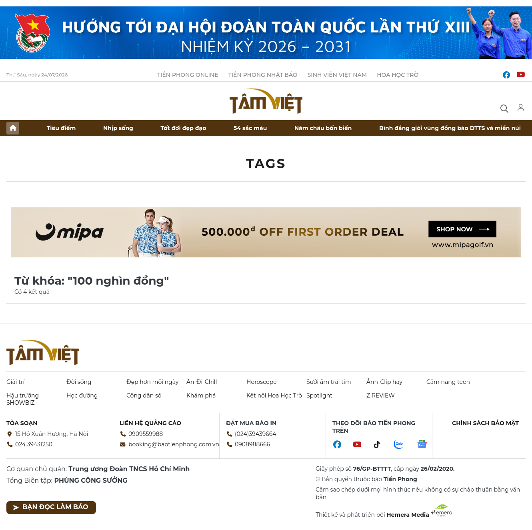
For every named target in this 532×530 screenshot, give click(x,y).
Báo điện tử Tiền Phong (266, 101)
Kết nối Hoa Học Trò (274, 395)
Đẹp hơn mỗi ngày (152, 381)
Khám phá (201, 395)
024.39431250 (33, 444)
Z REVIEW (380, 395)
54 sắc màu (250, 128)
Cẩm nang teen (448, 381)
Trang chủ (12, 128)
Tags (266, 163)
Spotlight (319, 395)
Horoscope (261, 381)
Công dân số (144, 395)
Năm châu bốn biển (323, 128)
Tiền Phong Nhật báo (263, 74)
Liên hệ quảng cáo (150, 423)
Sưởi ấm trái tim (328, 381)
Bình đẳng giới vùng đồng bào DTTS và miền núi (450, 128)
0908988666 (252, 444)
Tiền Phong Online (187, 74)
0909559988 (145, 434)
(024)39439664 (255, 434)
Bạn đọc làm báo (50, 507)
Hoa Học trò (397, 74)
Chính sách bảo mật (485, 423)
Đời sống (79, 381)
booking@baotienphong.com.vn (173, 444)
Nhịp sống (118, 128)
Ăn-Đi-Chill (201, 381)
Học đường (82, 395)
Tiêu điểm (61, 128)
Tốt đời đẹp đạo (183, 128)
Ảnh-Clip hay (384, 381)
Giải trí (15, 381)
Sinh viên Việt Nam (337, 74)
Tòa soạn (22, 423)
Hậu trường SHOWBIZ (22, 399)
